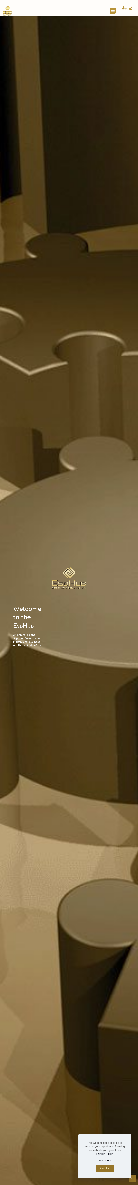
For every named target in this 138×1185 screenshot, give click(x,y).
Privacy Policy (104, 1153)
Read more (104, 1160)
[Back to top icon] (132, 1178)
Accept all (104, 1168)
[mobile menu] (113, 11)
